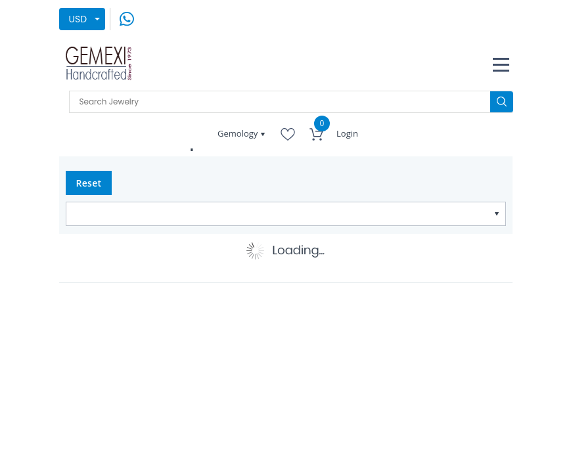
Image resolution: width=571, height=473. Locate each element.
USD (78, 19)
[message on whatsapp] (127, 18)
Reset (89, 183)
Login (347, 133)
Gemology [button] (238, 133)
